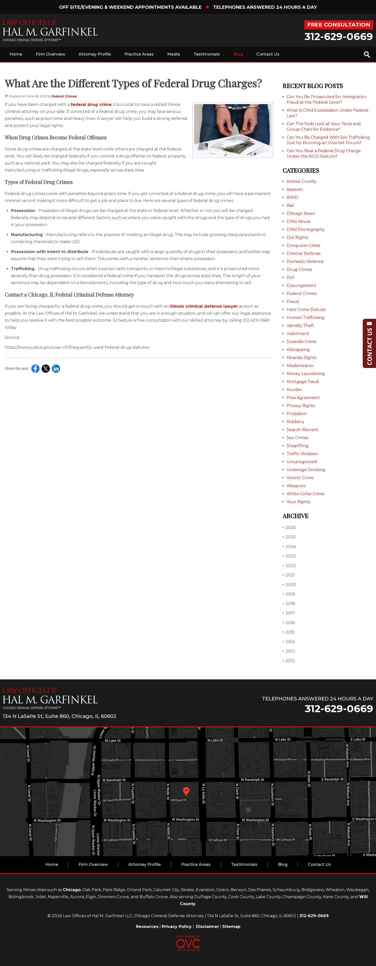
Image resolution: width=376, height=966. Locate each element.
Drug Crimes (299, 269)
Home (16, 54)
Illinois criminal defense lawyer (204, 306)
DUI (290, 277)
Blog (238, 54)
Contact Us (267, 54)
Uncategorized (302, 461)
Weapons (296, 485)
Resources (147, 926)
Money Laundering (306, 373)
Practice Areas (139, 54)
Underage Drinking (306, 469)
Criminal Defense (304, 253)
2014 (289, 641)
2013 (289, 651)
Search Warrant (302, 429)
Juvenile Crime (301, 341)
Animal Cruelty (301, 181)
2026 (289, 527)
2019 (289, 594)
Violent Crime (300, 477)
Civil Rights (297, 237)
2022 (289, 565)
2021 (289, 575)
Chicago (72, 889)
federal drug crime (91, 104)
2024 (289, 546)
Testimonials (207, 54)
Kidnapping (298, 349)
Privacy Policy (177, 926)
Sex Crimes (297, 437)
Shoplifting (298, 445)
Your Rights (298, 501)
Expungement (301, 285)
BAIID (292, 197)
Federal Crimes (64, 96)
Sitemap (231, 926)
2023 (289, 556)
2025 (289, 537)
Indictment (298, 333)
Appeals (295, 189)
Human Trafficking (305, 317)
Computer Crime (303, 245)
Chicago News (301, 213)
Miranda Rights (301, 357)
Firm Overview (50, 54)
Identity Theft (300, 325)
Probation (297, 413)
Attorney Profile (95, 54)
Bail (290, 205)
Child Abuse (299, 221)
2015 (289, 632)
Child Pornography (306, 229)
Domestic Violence (305, 261)
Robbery (295, 421)
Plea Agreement (303, 397)
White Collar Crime (305, 493)
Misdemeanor (300, 365)
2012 (289, 660)
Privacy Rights (301, 405)
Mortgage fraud (303, 381)
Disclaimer (207, 926)
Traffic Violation (302, 453)
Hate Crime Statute (306, 309)
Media (173, 54)
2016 (289, 622)
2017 (289, 613)
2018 (289, 603)
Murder (294, 389)
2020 (289, 584)
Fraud (293, 301)
